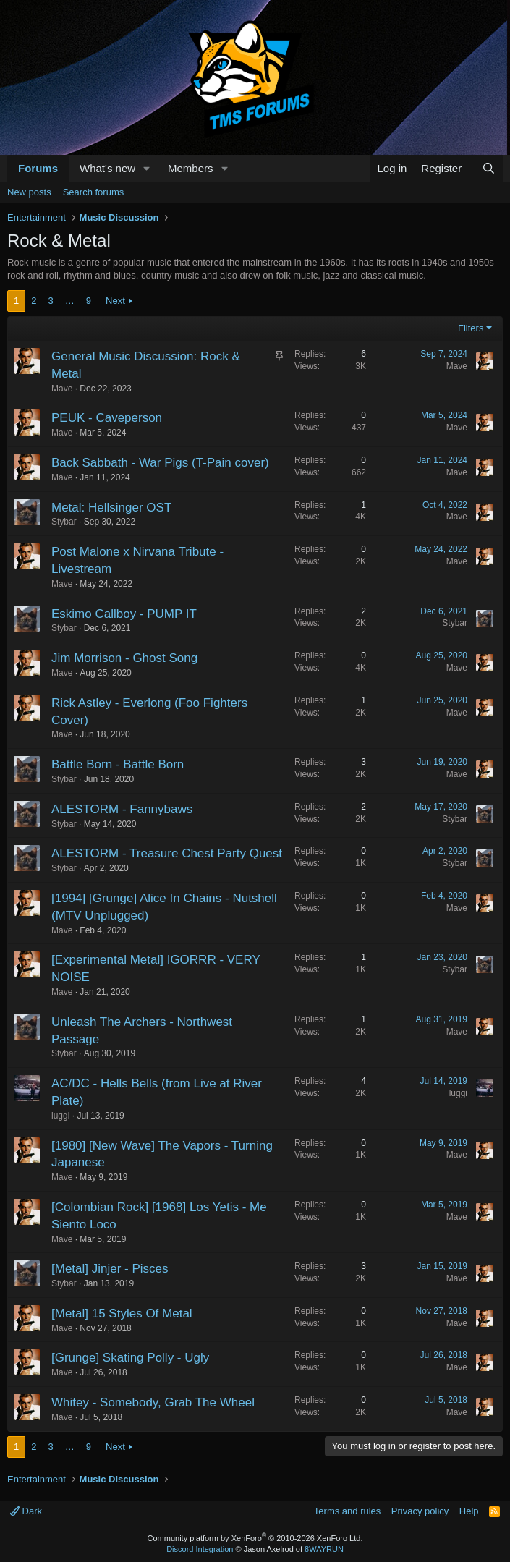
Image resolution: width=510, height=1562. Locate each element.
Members (190, 168)
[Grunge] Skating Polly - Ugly (130, 1357)
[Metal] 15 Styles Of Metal (121, 1313)
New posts (29, 192)
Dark (26, 1511)
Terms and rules (347, 1511)
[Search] (489, 168)
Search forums (93, 192)
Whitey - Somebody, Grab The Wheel (153, 1402)
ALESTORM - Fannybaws (121, 809)
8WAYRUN (324, 1549)
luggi (60, 1116)
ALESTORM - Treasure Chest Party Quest (166, 853)
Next (115, 300)
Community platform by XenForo (255, 1538)
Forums (38, 168)
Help (469, 1511)
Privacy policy (420, 1511)
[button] (147, 168)
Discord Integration (199, 1549)
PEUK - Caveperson (106, 418)
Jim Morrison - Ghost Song (124, 658)
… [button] (70, 300)
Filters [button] (470, 328)
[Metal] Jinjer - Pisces (110, 1269)
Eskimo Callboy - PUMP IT (124, 614)
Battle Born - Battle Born (117, 764)
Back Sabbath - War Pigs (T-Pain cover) (160, 463)
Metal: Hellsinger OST (111, 507)
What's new (107, 168)
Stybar (64, 522)
